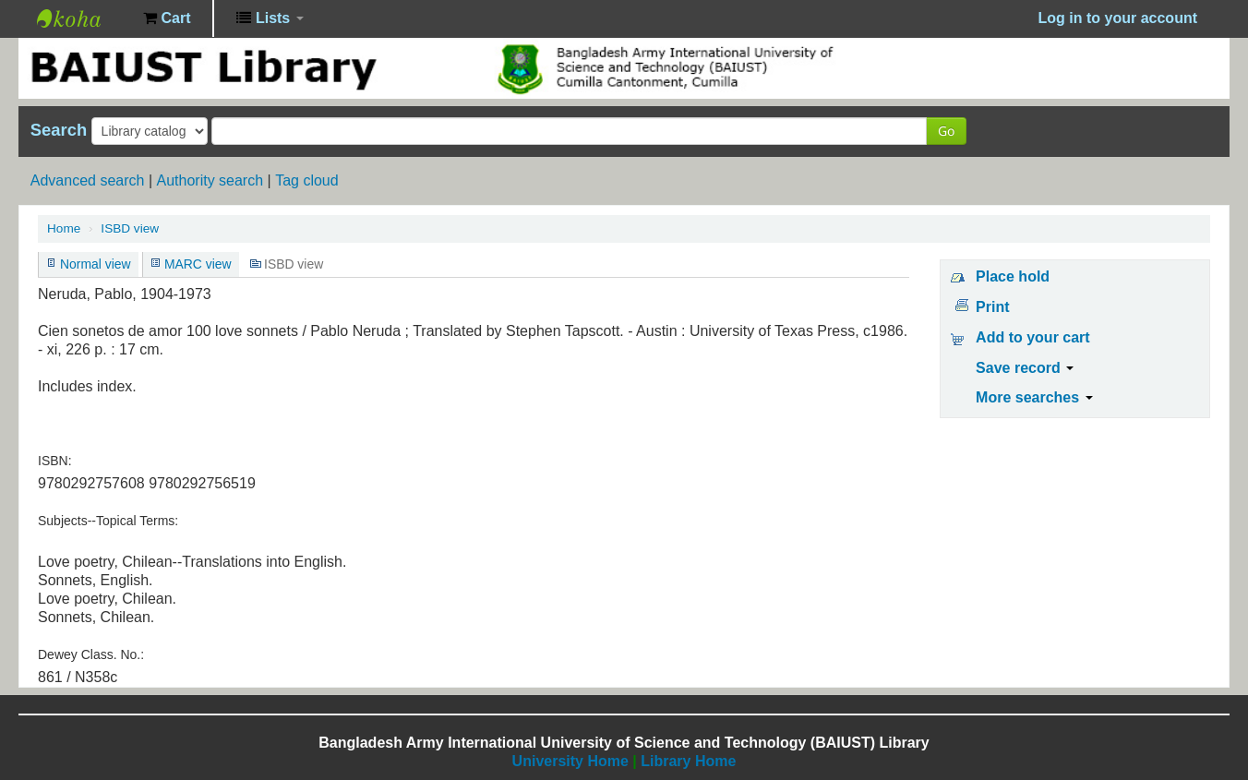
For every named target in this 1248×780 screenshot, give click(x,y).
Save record (1025, 368)
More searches (1034, 397)
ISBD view (130, 228)
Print (992, 307)
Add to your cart (1033, 337)
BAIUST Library (83, 18)
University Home (570, 761)
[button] (166, 18)
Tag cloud (307, 180)
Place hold (1013, 276)
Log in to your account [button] (1117, 18)
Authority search (209, 180)
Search (58, 130)
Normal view (95, 264)
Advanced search (87, 180)
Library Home (688, 761)
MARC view (198, 264)
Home (63, 228)
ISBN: (55, 460)
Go (946, 130)
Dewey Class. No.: (91, 654)
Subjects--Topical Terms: (108, 520)
